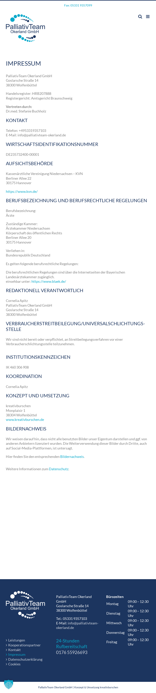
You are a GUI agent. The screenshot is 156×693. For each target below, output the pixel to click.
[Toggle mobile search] (140, 16)
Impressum (16, 654)
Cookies (14, 664)
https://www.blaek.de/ (48, 281)
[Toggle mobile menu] (148, 16)
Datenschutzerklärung (25, 659)
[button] (8, 684)
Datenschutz (58, 469)
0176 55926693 (71, 652)
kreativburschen (109, 687)
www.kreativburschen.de (25, 419)
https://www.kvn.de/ (22, 191)
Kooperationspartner (24, 645)
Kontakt (14, 650)
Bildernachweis (72, 456)
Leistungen (16, 640)
